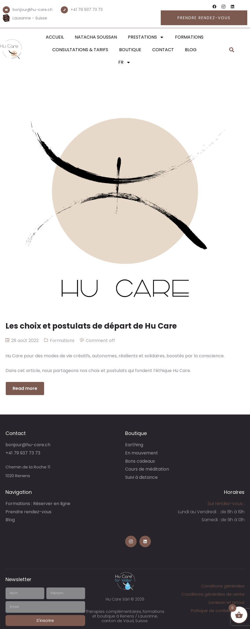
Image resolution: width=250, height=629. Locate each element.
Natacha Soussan (96, 37)
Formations (189, 37)
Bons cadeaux (140, 461)
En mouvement (141, 453)
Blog (191, 50)
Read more (25, 388)
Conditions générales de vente (213, 594)
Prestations (146, 37)
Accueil (55, 37)
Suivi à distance (141, 477)
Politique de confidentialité (218, 610)
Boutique (130, 50)
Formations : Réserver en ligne (37, 503)
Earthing (134, 445)
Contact (163, 50)
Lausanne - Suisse (30, 18)
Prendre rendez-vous (28, 512)
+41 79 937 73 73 (87, 9)
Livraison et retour (227, 602)
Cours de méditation (147, 469)
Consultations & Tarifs (80, 50)
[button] (231, 49)
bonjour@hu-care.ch (33, 9)
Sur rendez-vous (225, 503)
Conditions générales (223, 586)
